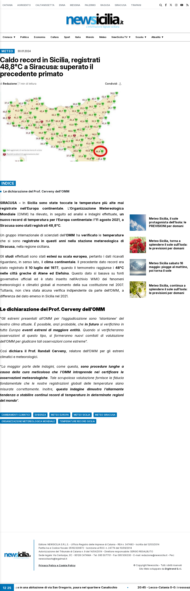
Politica (24, 37)
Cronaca (7, 37)
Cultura (54, 37)
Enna (62, 5)
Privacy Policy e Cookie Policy (57, 565)
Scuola (139, 37)
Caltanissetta (44, 5)
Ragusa (105, 5)
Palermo (90, 5)
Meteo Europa (60, 414)
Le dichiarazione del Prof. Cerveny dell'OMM (36, 191)
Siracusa (120, 5)
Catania (7, 5)
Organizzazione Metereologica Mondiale (28, 421)
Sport (67, 37)
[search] (160, 5)
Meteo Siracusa (105, 414)
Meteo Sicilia (82, 414)
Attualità (155, 37)
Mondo (90, 37)
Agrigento (24, 5)
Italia (78, 37)
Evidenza (40, 414)
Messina (75, 5)
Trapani (136, 5)
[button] (62, 126)
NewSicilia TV (119, 37)
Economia (39, 37)
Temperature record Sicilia (77, 421)
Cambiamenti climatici (15, 414)
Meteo (102, 37)
